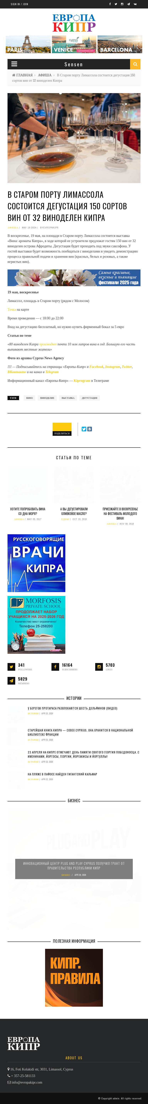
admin (116, 1098)
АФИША (44, 75)
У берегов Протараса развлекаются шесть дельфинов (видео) (72, 708)
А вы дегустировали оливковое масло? (74, 511)
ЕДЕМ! (65, 519)
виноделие (47, 398)
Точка (12, 309)
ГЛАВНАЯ (24, 75)
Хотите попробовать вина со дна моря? (27, 511)
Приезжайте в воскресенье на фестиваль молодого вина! (120, 514)
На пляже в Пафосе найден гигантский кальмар (62, 774)
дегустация (89, 398)
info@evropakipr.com (27, 1082)
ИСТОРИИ (33, 713)
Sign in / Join (19, 4)
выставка (68, 398)
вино (29, 398)
